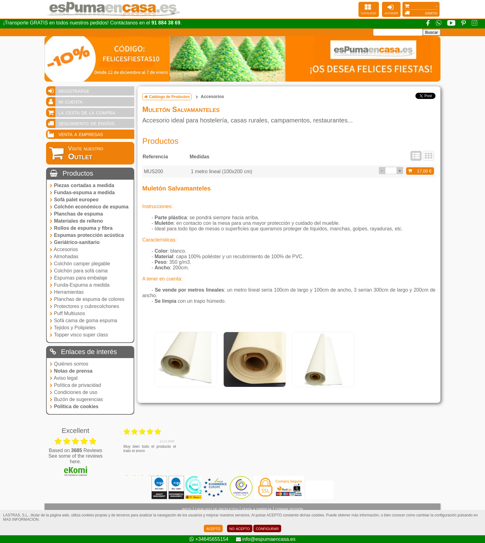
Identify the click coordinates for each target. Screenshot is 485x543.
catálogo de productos (216, 509)
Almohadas (64, 256)
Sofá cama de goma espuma (83, 320)
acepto (213, 528)
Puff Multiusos (67, 313)
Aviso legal (64, 378)
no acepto (240, 528)
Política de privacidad (75, 385)
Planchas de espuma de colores (87, 299)
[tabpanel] (186, 359)
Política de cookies (74, 406)
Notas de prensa (71, 371)
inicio (186, 509)
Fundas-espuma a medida (82, 192)
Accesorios (64, 249)
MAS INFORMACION (21, 519)
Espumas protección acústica (87, 235)
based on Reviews (75, 450)
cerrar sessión (289, 509)
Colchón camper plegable (80, 263)
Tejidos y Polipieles (73, 327)
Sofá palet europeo (74, 199)
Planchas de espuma (76, 213)
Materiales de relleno (76, 221)
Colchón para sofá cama (79, 270)
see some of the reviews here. (75, 458)
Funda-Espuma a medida (79, 285)
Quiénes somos (69, 363)
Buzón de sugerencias (76, 399)
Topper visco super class (79, 334)
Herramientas (67, 292)
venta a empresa (257, 509)
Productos (71, 173)
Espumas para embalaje (78, 277)
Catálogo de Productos (167, 97)
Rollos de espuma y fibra (81, 228)
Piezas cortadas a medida (82, 185)
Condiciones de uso (73, 392)
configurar (267, 528)
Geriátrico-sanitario (75, 242)
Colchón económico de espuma (89, 206)
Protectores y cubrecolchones (84, 306)
